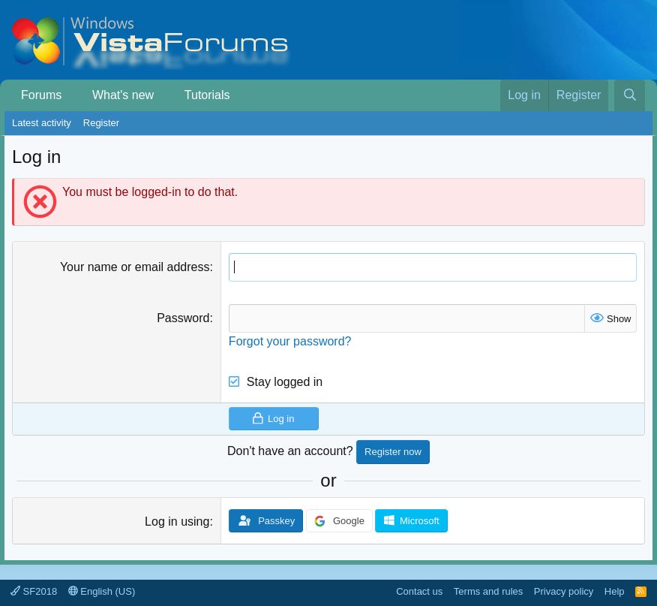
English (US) (102, 591)
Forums (41, 95)
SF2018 (33, 591)
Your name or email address (135, 267)
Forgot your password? (290, 341)
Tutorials (207, 95)
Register (101, 122)
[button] (73, 95)
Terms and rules (488, 591)
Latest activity (41, 122)
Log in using (177, 521)
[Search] (629, 95)
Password (183, 318)
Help (614, 591)
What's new (123, 95)
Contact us (419, 591)
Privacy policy (563, 591)
